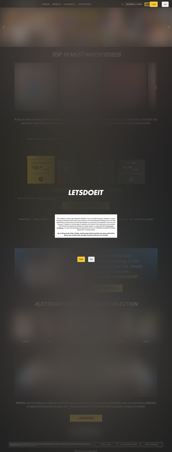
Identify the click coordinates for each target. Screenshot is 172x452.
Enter (81, 259)
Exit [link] (91, 259)
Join (165, 4)
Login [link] (154, 4)
